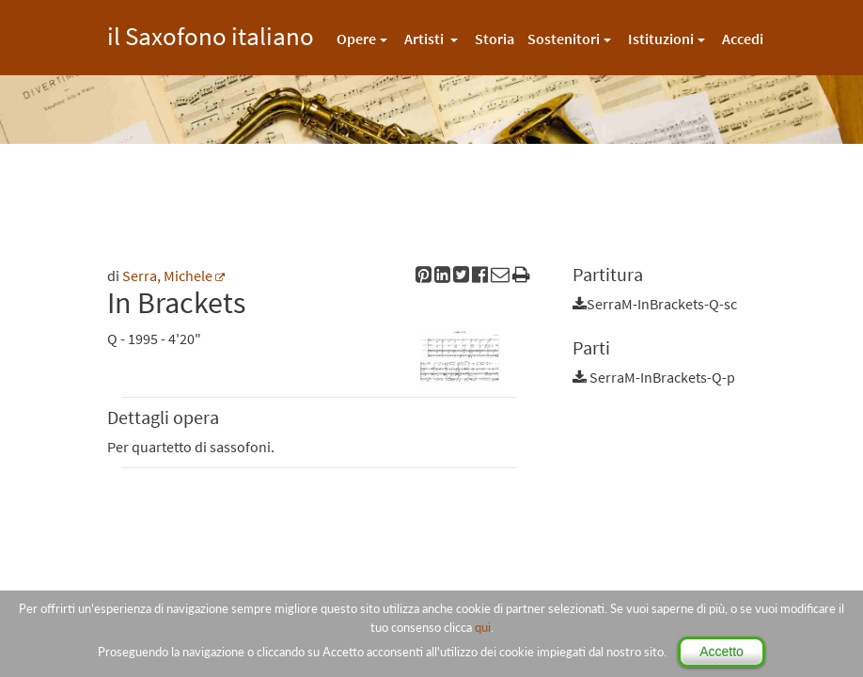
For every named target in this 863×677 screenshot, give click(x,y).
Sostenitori (563, 38)
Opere (356, 38)
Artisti (425, 38)
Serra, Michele (167, 275)
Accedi (742, 38)
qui (483, 627)
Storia (494, 38)
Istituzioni (661, 38)
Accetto (721, 651)
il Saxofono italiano (210, 33)
